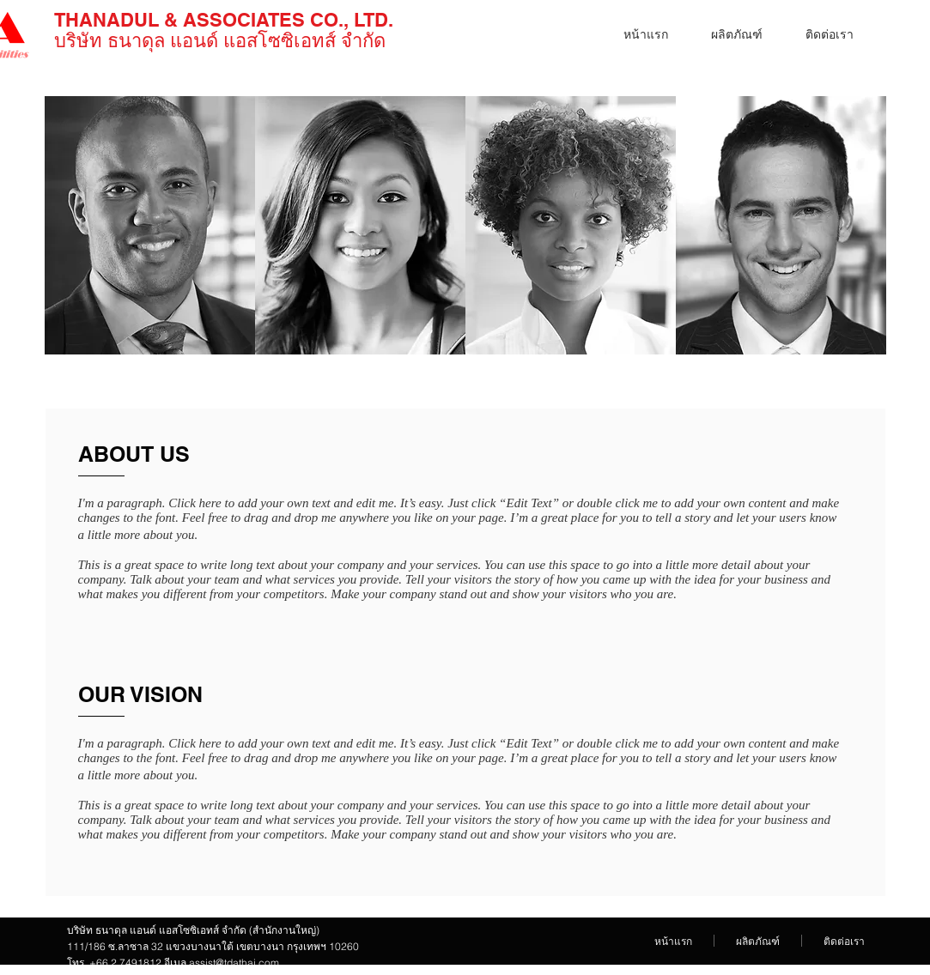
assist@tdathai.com (234, 962)
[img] (150, 225)
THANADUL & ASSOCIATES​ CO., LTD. (223, 20)
